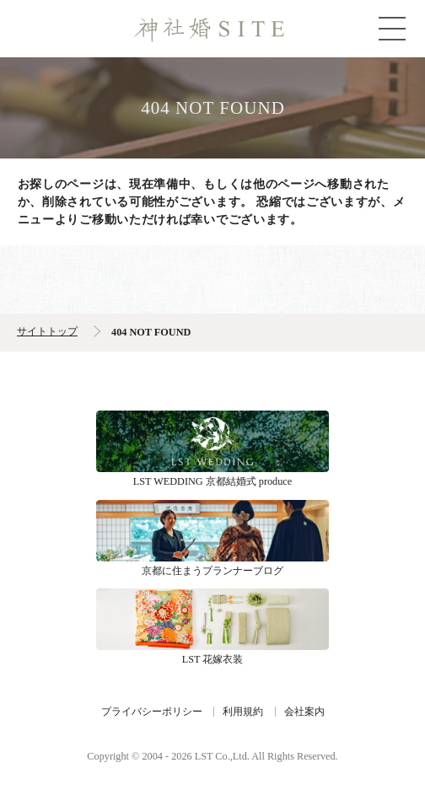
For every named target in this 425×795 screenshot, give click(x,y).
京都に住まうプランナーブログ (212, 530)
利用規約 (243, 711)
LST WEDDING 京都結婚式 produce (212, 441)
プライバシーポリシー (151, 711)
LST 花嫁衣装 (212, 619)
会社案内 (304, 711)
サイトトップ (47, 331)
